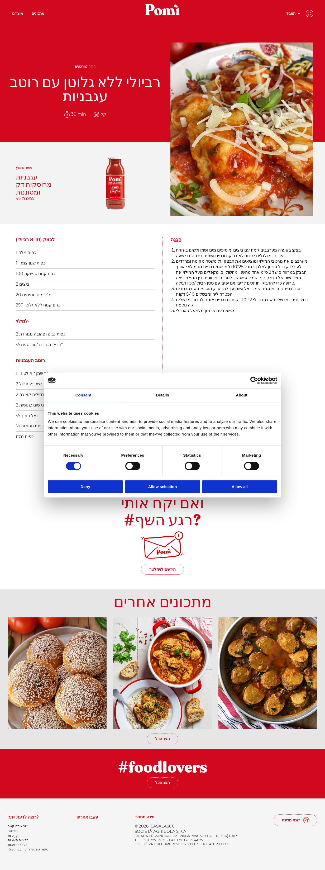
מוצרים (17, 13)
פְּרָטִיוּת (13, 836)
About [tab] (241, 395)
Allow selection (162, 487)
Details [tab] (162, 395)
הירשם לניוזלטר (162, 569)
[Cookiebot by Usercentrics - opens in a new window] (254, 380)
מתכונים (38, 13)
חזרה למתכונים (85, 66)
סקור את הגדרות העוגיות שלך (28, 849)
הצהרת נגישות (17, 845)
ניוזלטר (13, 831)
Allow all (240, 487)
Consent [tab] (83, 395)
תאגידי (290, 13)
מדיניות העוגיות (18, 840)
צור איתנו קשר (18, 826)
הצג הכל (162, 738)
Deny (85, 487)
